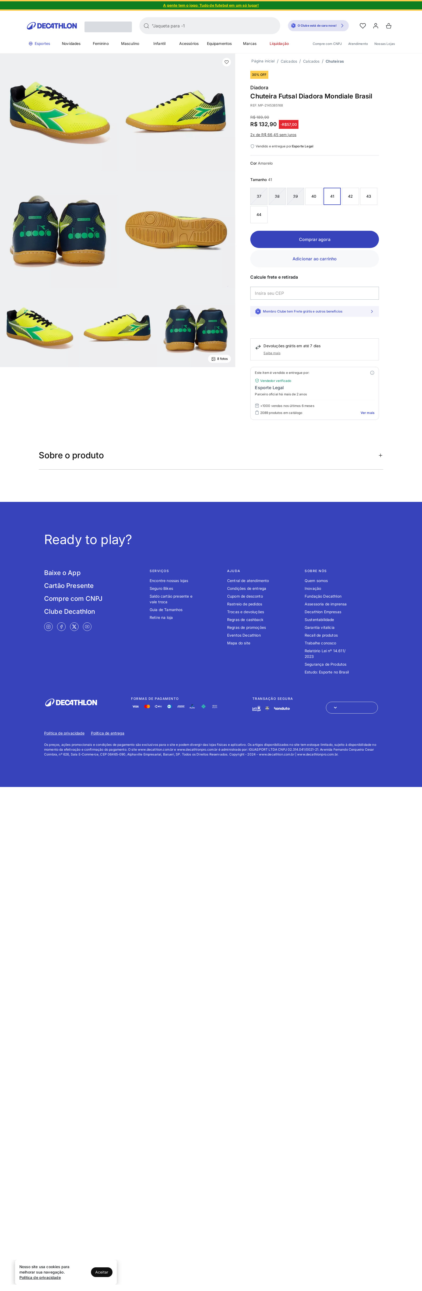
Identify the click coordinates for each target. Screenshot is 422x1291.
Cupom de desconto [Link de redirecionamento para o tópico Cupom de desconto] (245, 596)
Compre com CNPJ (327, 44)
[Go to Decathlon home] (52, 25)
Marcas (249, 43)
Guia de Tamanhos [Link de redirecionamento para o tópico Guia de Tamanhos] (166, 609)
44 (258, 214)
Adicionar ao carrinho (315, 258)
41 (332, 196)
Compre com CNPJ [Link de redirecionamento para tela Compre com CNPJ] (73, 598)
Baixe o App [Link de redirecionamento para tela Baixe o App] (62, 573)
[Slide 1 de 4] (211, 5)
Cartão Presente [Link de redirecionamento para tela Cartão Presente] (69, 586)
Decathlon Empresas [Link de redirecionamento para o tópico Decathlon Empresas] (323, 611)
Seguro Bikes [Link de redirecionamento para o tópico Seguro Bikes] (161, 588)
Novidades (71, 43)
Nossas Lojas (384, 44)
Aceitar (101, 1272)
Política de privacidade (40, 1277)
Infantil (159, 43)
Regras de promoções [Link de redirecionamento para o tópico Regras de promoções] (246, 627)
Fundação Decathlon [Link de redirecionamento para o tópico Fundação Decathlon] (323, 596)
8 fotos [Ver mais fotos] (219, 359)
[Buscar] (146, 26)
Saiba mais (271, 353)
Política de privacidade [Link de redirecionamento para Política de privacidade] (64, 733)
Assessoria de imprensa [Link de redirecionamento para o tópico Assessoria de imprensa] (326, 604)
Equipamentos (219, 43)
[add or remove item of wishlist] (226, 62)
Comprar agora (314, 239)
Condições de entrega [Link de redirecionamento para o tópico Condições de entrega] (246, 588)
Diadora (259, 87)
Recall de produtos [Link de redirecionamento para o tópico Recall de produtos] (321, 635)
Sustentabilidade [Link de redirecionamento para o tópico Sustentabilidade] (319, 619)
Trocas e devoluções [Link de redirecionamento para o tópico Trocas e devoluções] (245, 611)
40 (313, 196)
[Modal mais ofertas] (372, 372)
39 (295, 196)
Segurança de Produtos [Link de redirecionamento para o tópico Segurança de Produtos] (325, 664)
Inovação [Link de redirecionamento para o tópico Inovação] (313, 588)
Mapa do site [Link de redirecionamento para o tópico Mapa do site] (238, 643)
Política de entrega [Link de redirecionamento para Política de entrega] (107, 733)
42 (350, 196)
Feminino (101, 43)
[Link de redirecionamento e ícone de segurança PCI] (267, 708)
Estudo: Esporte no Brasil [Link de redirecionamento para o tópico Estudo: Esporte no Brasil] (327, 672)
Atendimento (358, 44)
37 (259, 196)
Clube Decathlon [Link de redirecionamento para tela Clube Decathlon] (69, 611)
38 (277, 196)
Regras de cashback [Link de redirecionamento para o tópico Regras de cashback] (245, 619)
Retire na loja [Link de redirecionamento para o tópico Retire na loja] (161, 617)
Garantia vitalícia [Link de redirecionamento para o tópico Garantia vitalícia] (320, 627)
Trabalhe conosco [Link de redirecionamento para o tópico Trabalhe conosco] (320, 643)
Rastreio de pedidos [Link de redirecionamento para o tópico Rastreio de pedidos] (244, 604)
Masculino (130, 43)
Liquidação (279, 43)
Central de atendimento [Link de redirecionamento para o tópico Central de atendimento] (248, 580)
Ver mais (367, 413)
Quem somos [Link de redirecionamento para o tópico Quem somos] (316, 580)
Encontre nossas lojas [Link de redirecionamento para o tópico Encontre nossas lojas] (169, 580)
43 (368, 196)
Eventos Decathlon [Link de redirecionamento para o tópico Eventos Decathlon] (244, 635)
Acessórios (189, 43)
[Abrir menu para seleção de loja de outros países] (352, 708)
